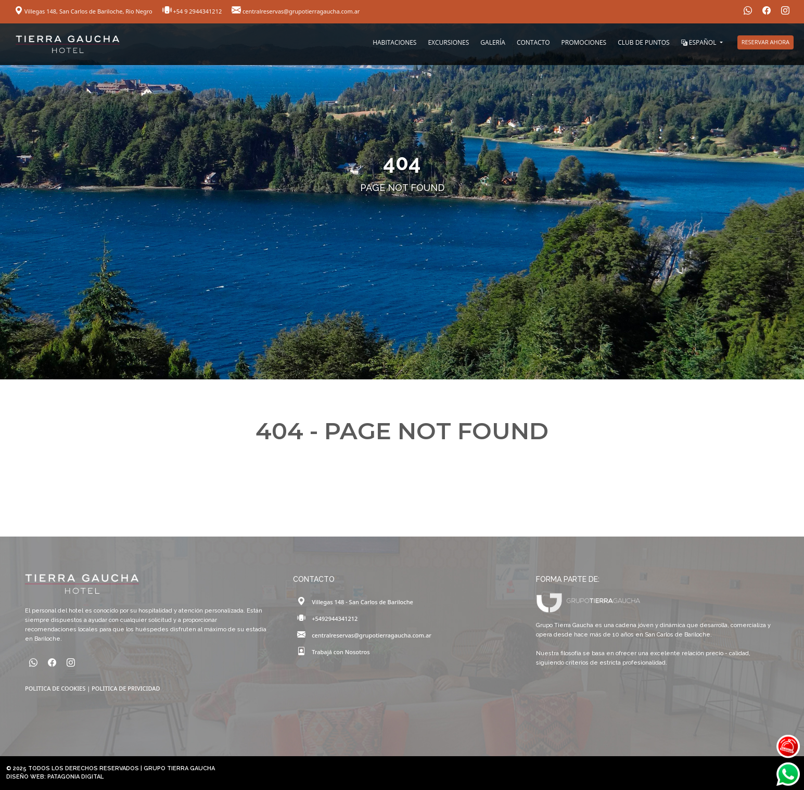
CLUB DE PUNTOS (643, 42)
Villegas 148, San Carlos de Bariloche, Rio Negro (84, 11)
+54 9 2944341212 (193, 11)
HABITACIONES (394, 42)
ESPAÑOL (699, 42)
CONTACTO (533, 42)
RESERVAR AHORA (765, 42)
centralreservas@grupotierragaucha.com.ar (296, 11)
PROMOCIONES (584, 42)
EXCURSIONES (448, 42)
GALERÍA (492, 42)
